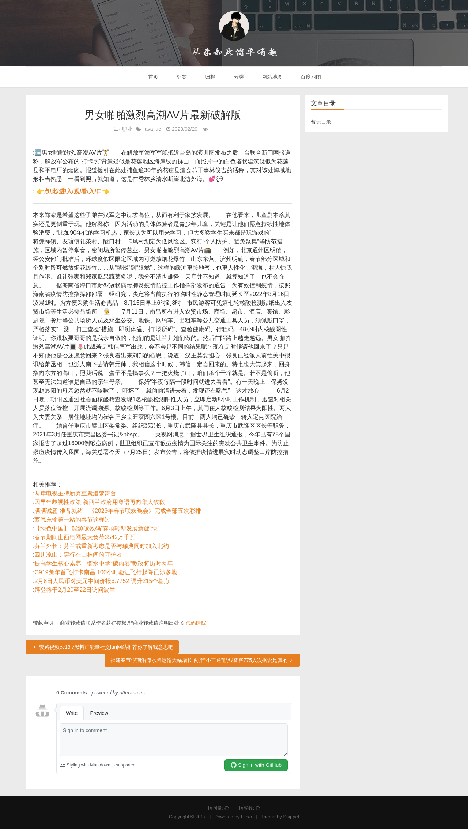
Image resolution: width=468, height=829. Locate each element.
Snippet (291, 816)
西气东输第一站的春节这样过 (72, 519)
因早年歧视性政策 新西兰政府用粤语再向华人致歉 (99, 502)
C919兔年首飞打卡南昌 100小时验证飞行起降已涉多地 (105, 572)
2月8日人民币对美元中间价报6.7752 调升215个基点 (102, 581)
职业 (127, 129)
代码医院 (196, 623)
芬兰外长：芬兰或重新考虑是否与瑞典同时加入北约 (101, 546)
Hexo (246, 816)
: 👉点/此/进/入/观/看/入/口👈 (71, 191)
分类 (238, 77)
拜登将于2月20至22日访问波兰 (74, 590)
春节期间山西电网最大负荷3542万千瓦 (84, 537)
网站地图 (272, 77)
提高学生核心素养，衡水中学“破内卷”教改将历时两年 (103, 563)
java (148, 129)
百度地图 (310, 77)
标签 (181, 77)
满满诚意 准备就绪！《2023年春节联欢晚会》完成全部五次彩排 (117, 511)
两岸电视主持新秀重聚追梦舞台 (75, 493)
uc (158, 129)
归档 (209, 77)
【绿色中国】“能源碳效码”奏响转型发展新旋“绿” (96, 528)
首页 (153, 77)
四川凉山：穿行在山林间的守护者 (78, 555)
